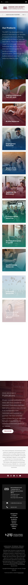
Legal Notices (7, 547)
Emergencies (14, 513)
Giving (14, 528)
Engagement (14, 524)
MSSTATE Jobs (14, 517)
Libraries (14, 523)
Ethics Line (21, 546)
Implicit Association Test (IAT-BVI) (13, 13)
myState (6, 2)
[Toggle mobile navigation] (26, 2)
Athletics (14, 526)
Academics (14, 519)
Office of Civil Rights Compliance (16, 562)
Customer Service (7, 546)
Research (14, 521)
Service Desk (20, 572)
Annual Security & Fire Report (17, 547)
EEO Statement (15, 546)
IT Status (14, 515)
